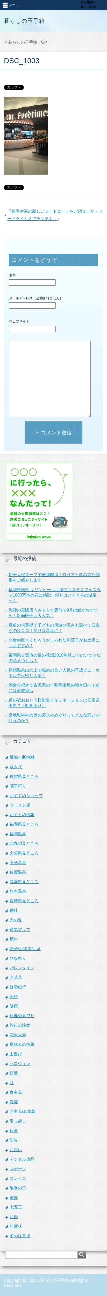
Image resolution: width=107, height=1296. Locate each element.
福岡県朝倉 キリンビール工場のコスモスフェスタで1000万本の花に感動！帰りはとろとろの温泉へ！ (55, 595)
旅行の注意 (20, 1025)
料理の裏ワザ (22, 1016)
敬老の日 (18, 1188)
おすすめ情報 (22, 815)
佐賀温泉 (18, 872)
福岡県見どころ (24, 824)
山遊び (16, 1054)
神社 (14, 910)
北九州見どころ (24, 843)
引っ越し (18, 1121)
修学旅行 (18, 987)
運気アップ (20, 929)
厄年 (14, 939)
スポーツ (18, 1169)
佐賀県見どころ (24, 776)
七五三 (16, 1207)
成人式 (16, 767)
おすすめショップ (26, 795)
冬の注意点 (20, 1236)
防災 (14, 1140)
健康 (14, 1006)
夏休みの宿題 (22, 1044)
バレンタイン (22, 968)
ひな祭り (18, 958)
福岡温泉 (18, 834)
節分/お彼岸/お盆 (25, 949)
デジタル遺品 (22, 1159)
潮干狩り (18, 786)
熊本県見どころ (24, 882)
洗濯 (14, 1102)
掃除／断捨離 (22, 757)
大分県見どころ (24, 853)
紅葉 (14, 1073)
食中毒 (16, 1092)
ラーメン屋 (20, 805)
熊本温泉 (18, 891)
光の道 (16, 920)
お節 (14, 1217)
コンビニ (18, 1178)
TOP (27, 42)
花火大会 (18, 1035)
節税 (14, 996)
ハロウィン (20, 1063)
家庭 (14, 1197)
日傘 (14, 1130)
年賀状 (16, 1226)
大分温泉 (18, 862)
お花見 (16, 977)
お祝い (16, 1150)
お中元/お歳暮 (22, 1111)
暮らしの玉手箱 (24, 21)
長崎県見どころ (24, 901)
